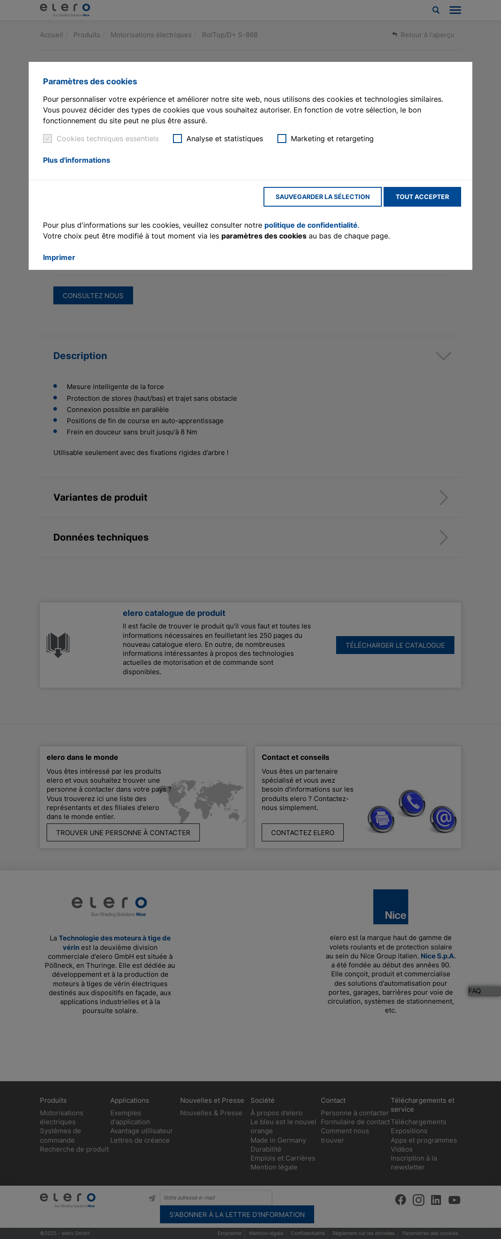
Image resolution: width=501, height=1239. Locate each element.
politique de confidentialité (311, 225)
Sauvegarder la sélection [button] (323, 196)
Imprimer (59, 257)
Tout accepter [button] (422, 196)
